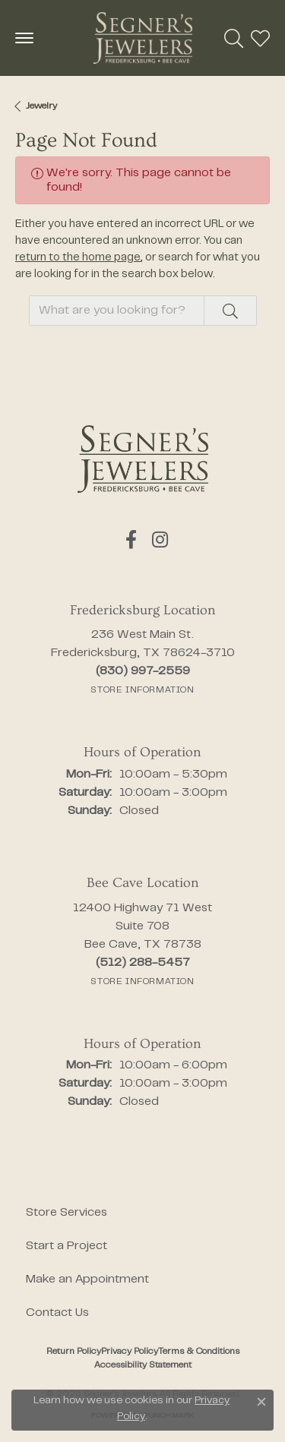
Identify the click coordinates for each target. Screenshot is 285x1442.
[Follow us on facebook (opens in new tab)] (131, 540)
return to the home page (78, 258)
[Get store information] (142, 690)
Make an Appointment (87, 1279)
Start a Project (66, 1246)
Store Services (66, 1212)
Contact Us (57, 1313)
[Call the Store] (143, 671)
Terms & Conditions (198, 1351)
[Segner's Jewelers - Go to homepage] (143, 459)
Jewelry (41, 106)
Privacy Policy (129, 1351)
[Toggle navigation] (24, 37)
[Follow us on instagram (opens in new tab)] (160, 540)
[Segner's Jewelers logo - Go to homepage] (143, 38)
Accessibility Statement (143, 1365)
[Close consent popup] (261, 1401)
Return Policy (73, 1351)
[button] (233, 38)
